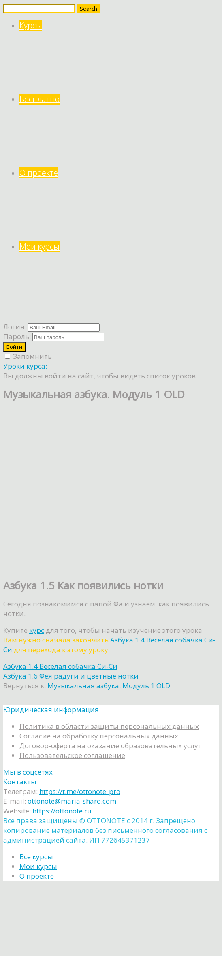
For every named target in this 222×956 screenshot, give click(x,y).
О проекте (119, 204)
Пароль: (17, 336)
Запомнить (28, 356)
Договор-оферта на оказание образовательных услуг (110, 745)
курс (36, 630)
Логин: (14, 326)
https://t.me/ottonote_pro (79, 791)
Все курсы (36, 856)
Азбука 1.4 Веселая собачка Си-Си (60, 666)
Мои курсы (119, 278)
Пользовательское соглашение (72, 755)
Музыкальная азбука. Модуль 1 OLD (108, 685)
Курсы (119, 57)
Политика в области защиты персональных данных (109, 726)
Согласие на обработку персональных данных (98, 735)
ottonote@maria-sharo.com (72, 801)
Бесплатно (119, 131)
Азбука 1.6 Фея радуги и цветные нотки (71, 676)
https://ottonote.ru (62, 810)
